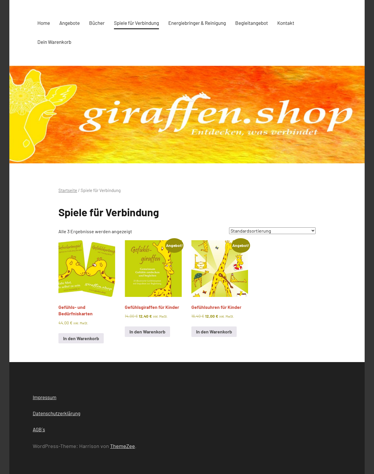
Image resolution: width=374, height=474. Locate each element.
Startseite (67, 190)
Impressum (44, 397)
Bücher (97, 23)
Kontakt (285, 23)
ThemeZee (122, 446)
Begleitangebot (251, 23)
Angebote (69, 23)
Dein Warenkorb (54, 42)
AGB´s (39, 429)
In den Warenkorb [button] (81, 338)
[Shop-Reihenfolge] (272, 230)
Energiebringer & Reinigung (197, 23)
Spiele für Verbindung (136, 23)
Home (43, 23)
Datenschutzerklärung (56, 413)
